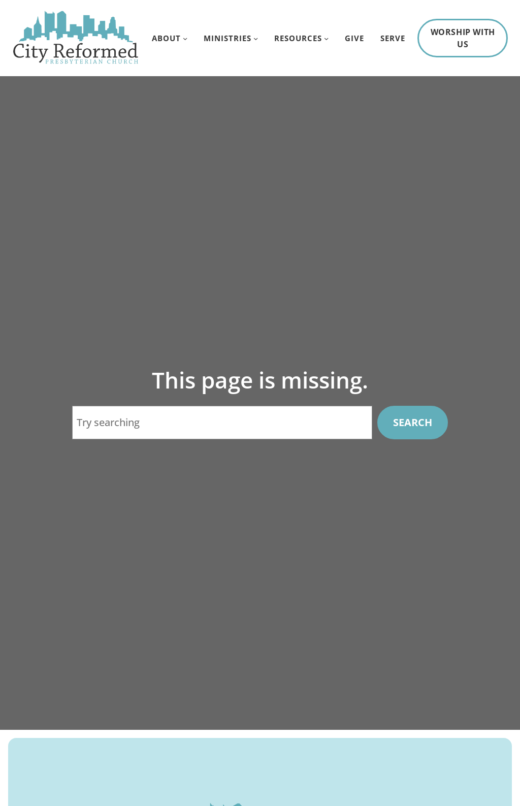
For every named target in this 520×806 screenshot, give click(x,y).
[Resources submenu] (326, 38)
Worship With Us (463, 38)
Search (412, 422)
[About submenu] (185, 38)
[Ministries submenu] (255, 38)
